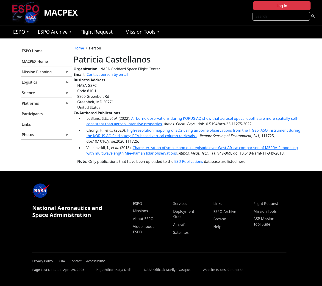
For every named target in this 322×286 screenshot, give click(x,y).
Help (217, 226)
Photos (45, 135)
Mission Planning (45, 73)
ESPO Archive (54, 33)
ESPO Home (32, 50)
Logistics (45, 83)
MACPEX (61, 12)
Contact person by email (107, 74)
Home (79, 48)
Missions (140, 210)
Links (26, 124)
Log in (282, 5)
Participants (32, 113)
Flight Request (96, 32)
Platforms (45, 104)
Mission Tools (141, 33)
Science (45, 94)
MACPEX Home (35, 61)
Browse (219, 218)
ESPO (20, 33)
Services (180, 203)
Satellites (181, 232)
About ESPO (143, 218)
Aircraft (179, 224)
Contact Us (236, 269)
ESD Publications (188, 161)
